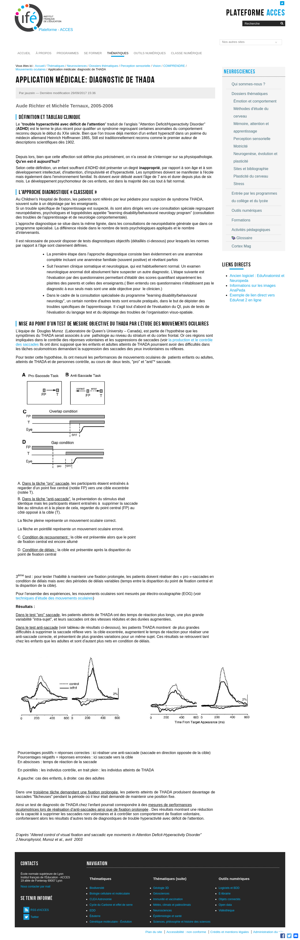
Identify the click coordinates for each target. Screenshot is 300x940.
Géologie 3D (161, 888)
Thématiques (117, 53)
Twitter (34, 917)
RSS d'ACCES (39, 910)
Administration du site (268, 932)
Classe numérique (186, 53)
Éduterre (95, 916)
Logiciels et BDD (229, 888)
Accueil (24, 53)
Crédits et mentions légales (229, 932)
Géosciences (161, 893)
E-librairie (225, 893)
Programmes (68, 53)
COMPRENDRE (174, 66)
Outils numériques (150, 53)
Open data (225, 904)
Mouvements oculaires (30, 69)
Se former (93, 53)
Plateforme (255, 12)
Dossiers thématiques (103, 66)
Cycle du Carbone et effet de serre (111, 904)
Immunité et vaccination (168, 899)
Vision (157, 66)
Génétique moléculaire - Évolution (111, 921)
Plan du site (154, 932)
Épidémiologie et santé (167, 916)
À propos (43, 53)
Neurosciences (77, 66)
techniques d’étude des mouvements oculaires (54, 598)
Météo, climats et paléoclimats (172, 904)
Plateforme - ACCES (56, 30)
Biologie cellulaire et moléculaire (110, 893)
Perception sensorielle (135, 66)
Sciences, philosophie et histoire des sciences (181, 921)
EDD (92, 910)
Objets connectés (229, 899)
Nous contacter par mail (35, 886)
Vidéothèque (226, 910)
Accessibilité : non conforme (186, 932)
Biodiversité (97, 888)
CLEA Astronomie (101, 899)
